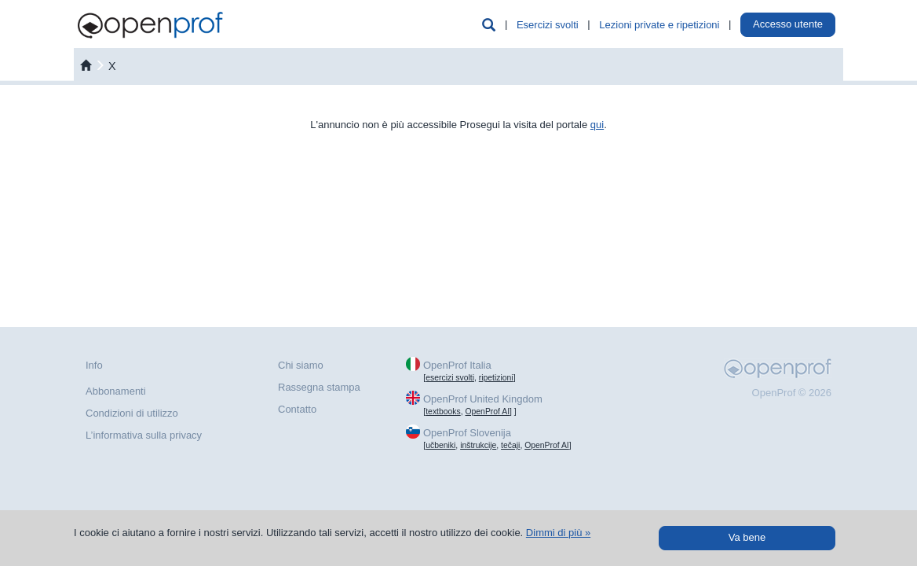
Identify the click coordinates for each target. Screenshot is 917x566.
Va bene (747, 537)
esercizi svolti (450, 377)
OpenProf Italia (457, 365)
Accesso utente (788, 24)
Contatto (297, 409)
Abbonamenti (116, 391)
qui (597, 124)
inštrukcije (478, 445)
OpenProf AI (487, 411)
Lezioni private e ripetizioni (659, 25)
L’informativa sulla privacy (144, 435)
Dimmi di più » (558, 532)
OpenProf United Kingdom (483, 399)
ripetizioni (496, 377)
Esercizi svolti (548, 25)
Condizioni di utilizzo (132, 413)
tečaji (510, 445)
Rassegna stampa (319, 387)
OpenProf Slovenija (467, 433)
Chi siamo (300, 365)
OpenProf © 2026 (791, 393)
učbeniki (440, 445)
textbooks (443, 411)
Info (94, 365)
